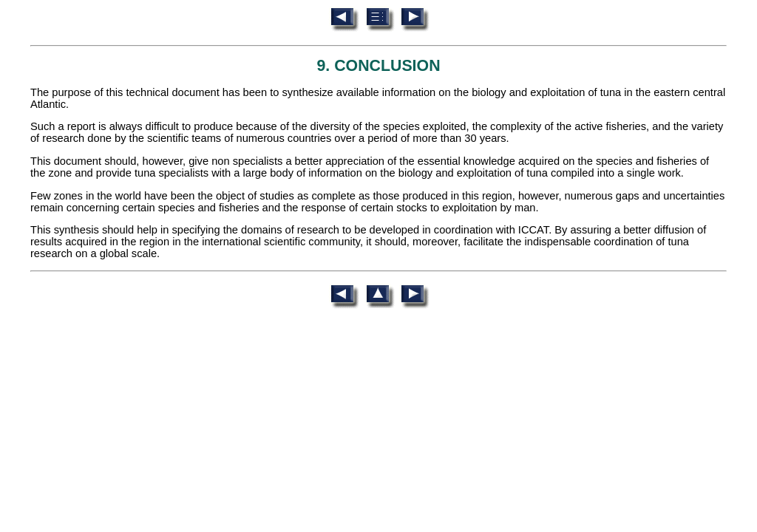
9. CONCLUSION (378, 66)
